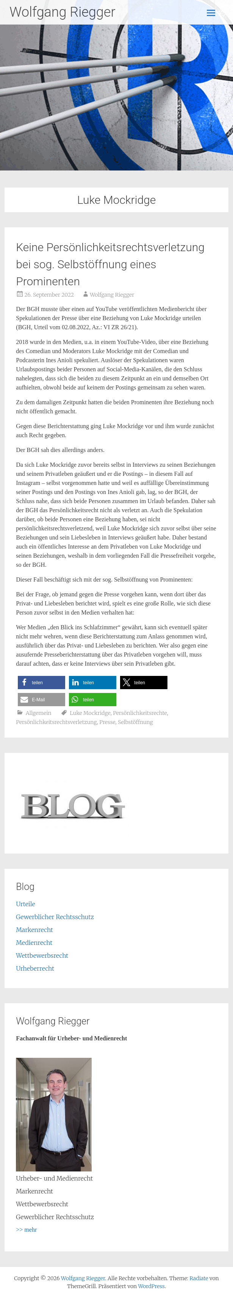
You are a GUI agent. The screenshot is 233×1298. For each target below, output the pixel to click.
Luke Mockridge (90, 713)
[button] (41, 682)
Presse (107, 722)
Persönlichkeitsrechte (140, 713)
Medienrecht (34, 942)
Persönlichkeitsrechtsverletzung (56, 722)
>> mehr (26, 1229)
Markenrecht (34, 930)
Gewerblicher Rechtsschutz (55, 917)
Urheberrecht (35, 968)
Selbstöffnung (135, 722)
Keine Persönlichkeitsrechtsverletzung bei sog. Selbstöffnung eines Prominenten (110, 264)
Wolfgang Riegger (62, 12)
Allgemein (39, 713)
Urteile (25, 904)
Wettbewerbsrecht (42, 955)
